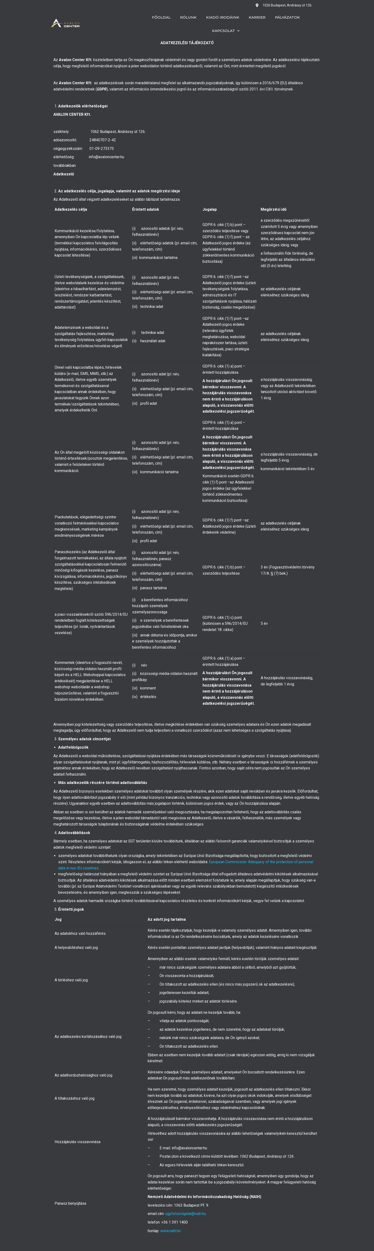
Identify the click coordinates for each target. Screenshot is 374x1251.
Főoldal (161, 17)
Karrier (257, 17)
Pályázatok (287, 17)
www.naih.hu (170, 1231)
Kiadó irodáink (222, 17)
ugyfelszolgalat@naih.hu (185, 1213)
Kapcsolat (225, 31)
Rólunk (188, 17)
